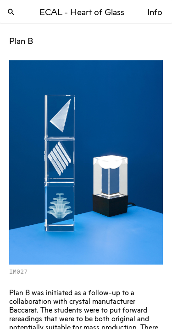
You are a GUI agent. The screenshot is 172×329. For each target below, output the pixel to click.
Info (154, 13)
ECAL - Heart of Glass (81, 13)
